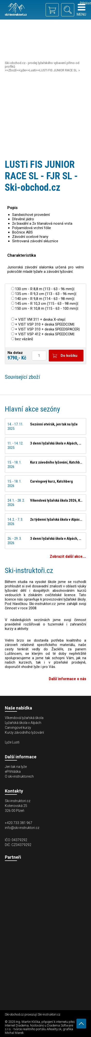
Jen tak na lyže (16, 767)
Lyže (23, 70)
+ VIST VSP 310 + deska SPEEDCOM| (44, 324)
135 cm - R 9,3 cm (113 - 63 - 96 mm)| (45, 294)
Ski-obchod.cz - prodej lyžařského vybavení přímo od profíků (42, 64)
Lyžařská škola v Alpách (23, 723)
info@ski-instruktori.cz (22, 828)
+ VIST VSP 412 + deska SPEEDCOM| (44, 334)
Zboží (12, 70)
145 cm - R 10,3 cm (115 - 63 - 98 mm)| (46, 303)
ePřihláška (13, 771)
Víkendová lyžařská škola (24, 718)
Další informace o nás (67, 678)
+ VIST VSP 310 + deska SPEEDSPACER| (47, 329)
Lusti (32, 70)
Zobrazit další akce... (68, 556)
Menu (81, 10)
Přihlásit (85, 3)
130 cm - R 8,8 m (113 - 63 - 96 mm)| (44, 289)
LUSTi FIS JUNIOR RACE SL (58, 70)
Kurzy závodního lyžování (24, 732)
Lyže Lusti (12, 742)
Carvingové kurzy (18, 728)
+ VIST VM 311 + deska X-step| (40, 319)
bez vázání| (24, 339)
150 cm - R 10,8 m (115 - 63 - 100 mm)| (46, 308)
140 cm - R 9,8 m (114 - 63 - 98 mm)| (44, 298)
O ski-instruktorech (19, 776)
